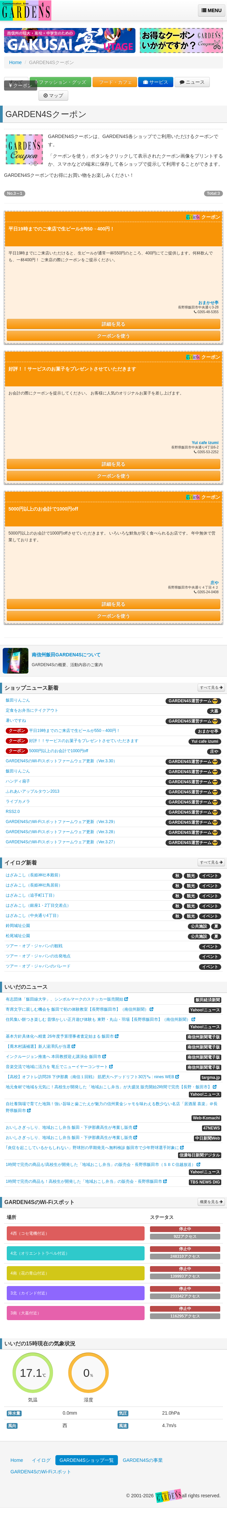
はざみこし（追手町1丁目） (31, 895)
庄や (214, 582)
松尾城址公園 (18, 935)
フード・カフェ (115, 82)
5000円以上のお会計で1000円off (58, 750)
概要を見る (211, 1202)
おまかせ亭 (208, 302)
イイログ (41, 1460)
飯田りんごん (18, 700)
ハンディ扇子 (18, 781)
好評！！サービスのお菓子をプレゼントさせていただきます (83, 740)
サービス (155, 82)
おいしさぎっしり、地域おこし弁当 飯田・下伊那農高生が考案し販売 (69, 1127)
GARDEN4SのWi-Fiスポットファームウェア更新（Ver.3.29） (61, 821)
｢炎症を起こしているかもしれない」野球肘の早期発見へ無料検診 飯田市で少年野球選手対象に (92, 1147)
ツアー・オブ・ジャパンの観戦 (34, 946)
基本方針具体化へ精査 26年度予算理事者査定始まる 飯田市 (60, 1036)
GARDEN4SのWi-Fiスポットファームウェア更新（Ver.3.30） (61, 761)
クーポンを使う (113, 335)
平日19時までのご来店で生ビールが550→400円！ (74, 730)
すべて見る (211, 687)
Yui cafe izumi (205, 442)
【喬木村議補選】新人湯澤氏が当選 (38, 1046)
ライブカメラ (18, 801)
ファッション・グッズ (60, 82)
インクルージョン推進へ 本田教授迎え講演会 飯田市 (53, 1056)
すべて (16, 82)
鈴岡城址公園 (18, 925)
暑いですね (16, 720)
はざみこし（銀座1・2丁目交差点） (38, 905)
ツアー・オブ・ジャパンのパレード (38, 966)
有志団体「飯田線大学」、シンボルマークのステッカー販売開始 (64, 999)
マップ (53, 95)
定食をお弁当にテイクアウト (32, 710)
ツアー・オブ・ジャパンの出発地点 (38, 956)
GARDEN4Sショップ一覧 (86, 1460)
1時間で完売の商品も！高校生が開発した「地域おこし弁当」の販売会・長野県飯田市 (84, 1181)
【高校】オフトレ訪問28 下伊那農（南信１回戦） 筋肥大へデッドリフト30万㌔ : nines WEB (90, 1076)
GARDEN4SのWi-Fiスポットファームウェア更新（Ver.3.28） (61, 831)
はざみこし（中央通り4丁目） (33, 915)
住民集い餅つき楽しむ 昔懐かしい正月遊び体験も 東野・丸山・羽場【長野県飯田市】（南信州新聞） (98, 1019)
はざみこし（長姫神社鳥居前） (34, 885)
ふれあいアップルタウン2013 (32, 791)
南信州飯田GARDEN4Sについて (66, 654)
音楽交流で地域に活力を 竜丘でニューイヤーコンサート (57, 1066)
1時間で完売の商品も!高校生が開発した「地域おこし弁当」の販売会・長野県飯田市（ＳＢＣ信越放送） (101, 1164)
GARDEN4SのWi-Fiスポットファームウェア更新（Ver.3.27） (61, 842)
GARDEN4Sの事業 (143, 1460)
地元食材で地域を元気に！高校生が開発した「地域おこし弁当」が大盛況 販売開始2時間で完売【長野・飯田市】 (109, 1087)
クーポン (20, 88)
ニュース (192, 82)
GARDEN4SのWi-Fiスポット (40, 1471)
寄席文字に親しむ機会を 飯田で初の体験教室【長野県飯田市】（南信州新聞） (77, 1009)
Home (15, 62)
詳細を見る (113, 324)
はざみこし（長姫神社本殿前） (34, 875)
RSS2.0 (13, 811)
